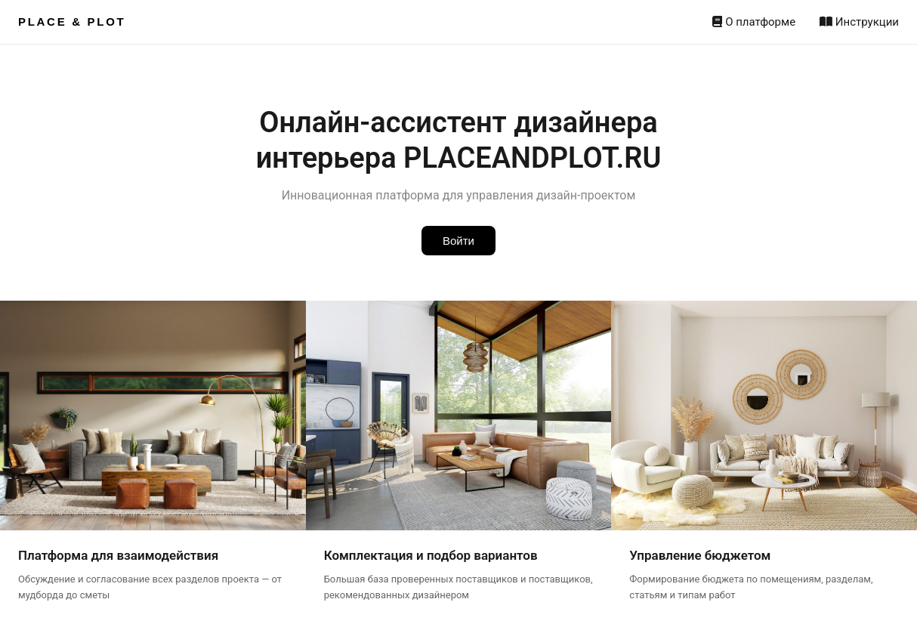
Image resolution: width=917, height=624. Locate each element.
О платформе (753, 22)
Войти (458, 240)
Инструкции (859, 22)
